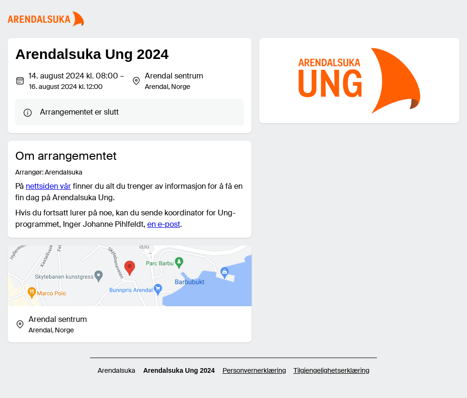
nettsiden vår (48, 186)
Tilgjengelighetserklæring (331, 370)
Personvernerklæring (254, 370)
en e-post (163, 224)
